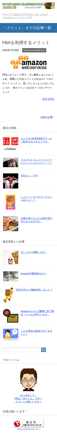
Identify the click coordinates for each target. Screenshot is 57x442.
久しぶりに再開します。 (34, 252)
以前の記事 (47, 117)
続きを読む (49, 99)
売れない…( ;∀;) (29, 175)
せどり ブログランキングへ (28, 429)
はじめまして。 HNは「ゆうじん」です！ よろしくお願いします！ (28, 398)
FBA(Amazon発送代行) (34, 50)
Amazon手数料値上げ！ (34, 273)
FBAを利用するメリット (26, 42)
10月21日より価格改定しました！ (34, 289)
